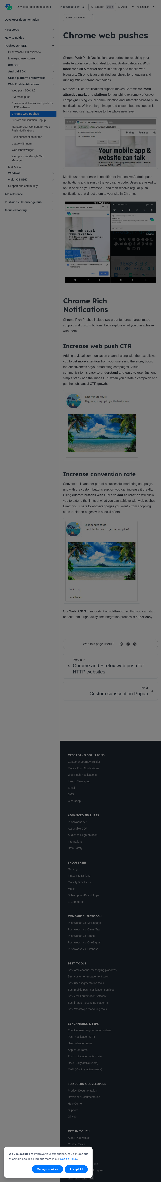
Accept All (76, 1169)
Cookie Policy (68, 1159)
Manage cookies (47, 1169)
